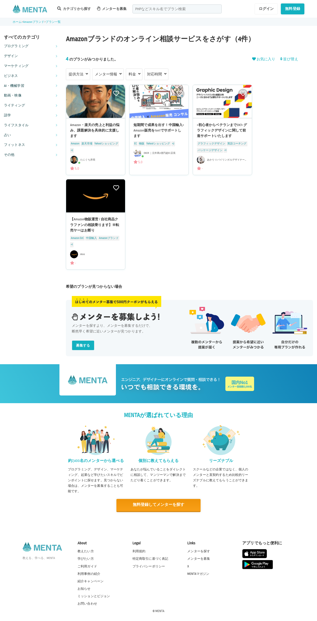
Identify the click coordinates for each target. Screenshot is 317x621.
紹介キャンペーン (91, 581)
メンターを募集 (112, 8)
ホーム (17, 22)
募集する (83, 345)
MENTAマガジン (198, 573)
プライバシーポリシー (148, 566)
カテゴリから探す (74, 8)
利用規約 (139, 551)
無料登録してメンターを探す (158, 505)
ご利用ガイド (87, 566)
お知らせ (84, 588)
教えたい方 (86, 551)
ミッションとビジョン (94, 596)
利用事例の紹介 (89, 573)
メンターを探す (198, 551)
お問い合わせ (87, 603)
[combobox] (177, 8)
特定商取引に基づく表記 (150, 558)
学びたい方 (86, 558)
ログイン (266, 9)
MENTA (159, 611)
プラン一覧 (53, 22)
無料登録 (292, 9)
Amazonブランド (33, 22)
